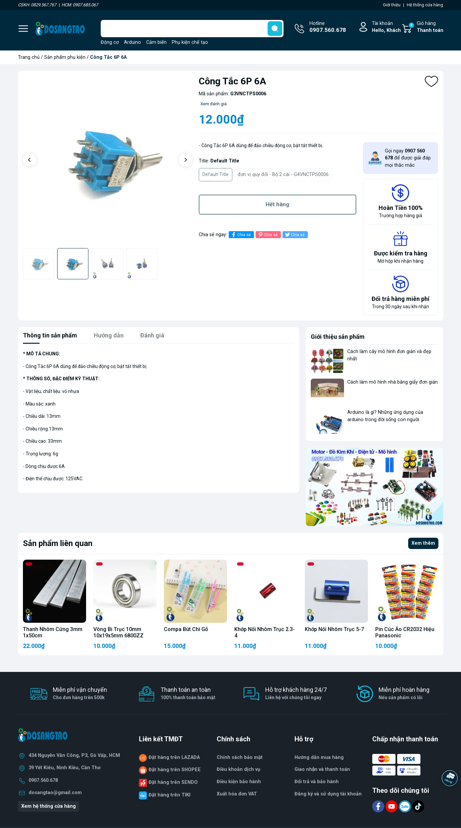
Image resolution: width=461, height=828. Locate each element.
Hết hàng (277, 204)
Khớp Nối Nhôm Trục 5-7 (334, 629)
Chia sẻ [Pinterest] (267, 234)
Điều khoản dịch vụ (238, 769)
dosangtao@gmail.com (55, 792)
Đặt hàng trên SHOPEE (175, 770)
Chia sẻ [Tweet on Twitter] (294, 234)
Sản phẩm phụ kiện (64, 57)
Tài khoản (386, 27)
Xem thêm (423, 543)
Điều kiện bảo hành (239, 781)
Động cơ (110, 42)
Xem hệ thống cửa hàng (48, 806)
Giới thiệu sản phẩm (338, 336)
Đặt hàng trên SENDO (173, 782)
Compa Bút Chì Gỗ (186, 629)
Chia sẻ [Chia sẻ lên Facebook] (240, 234)
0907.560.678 (43, 780)
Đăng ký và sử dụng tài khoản (328, 794)
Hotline (327, 28)
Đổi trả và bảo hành (316, 781)
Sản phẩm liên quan (57, 543)
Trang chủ (29, 57)
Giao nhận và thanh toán (322, 769)
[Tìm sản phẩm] (192, 28)
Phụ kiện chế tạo (190, 42)
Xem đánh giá (213, 103)
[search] (275, 28)
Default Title (215, 174)
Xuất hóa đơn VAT (237, 794)
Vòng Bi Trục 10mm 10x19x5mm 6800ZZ (118, 632)
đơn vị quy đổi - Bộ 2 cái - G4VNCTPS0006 (283, 174)
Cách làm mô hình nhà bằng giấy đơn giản (392, 382)
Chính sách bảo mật (240, 757)
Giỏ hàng (425, 27)
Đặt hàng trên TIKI (169, 795)
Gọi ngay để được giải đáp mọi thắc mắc (408, 158)
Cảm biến (156, 42)
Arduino (132, 42)
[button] (29, 159)
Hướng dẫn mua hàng (319, 757)
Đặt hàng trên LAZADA (174, 757)
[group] (107, 160)
